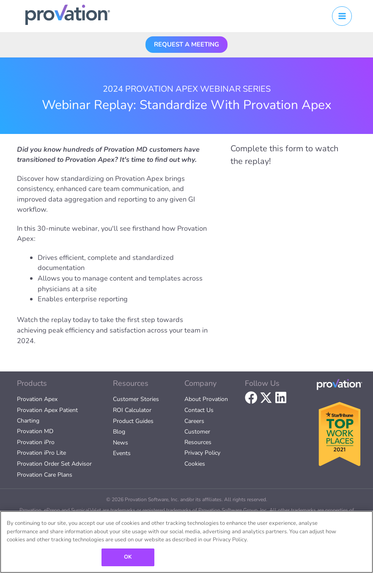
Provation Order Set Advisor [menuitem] (54, 464)
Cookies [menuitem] (194, 464)
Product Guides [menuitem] (133, 421)
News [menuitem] (120, 443)
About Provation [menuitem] (206, 399)
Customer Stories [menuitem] (136, 399)
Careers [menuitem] (194, 421)
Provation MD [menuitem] (35, 431)
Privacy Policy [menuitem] (202, 453)
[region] (186, 542)
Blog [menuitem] (119, 432)
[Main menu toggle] (342, 16)
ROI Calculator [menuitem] (132, 410)
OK (128, 557)
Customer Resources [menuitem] (197, 437)
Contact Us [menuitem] (199, 410)
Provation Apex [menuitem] (37, 399)
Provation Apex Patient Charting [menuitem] (47, 415)
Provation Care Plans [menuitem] (44, 475)
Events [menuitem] (122, 453)
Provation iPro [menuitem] (36, 442)
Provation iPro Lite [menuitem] (41, 453)
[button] (186, 44)
